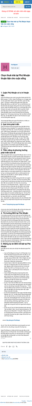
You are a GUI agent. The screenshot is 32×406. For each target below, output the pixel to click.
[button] (1, 2)
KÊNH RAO (3, 402)
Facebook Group (8, 358)
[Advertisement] (16, 44)
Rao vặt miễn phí (17, 402)
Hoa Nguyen (5, 26)
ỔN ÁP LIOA (5, 355)
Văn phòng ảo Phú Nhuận (13, 320)
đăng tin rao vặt (6, 357)
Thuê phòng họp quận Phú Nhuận (15, 204)
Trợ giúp (24, 401)
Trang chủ (29, 401)
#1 (30, 338)
